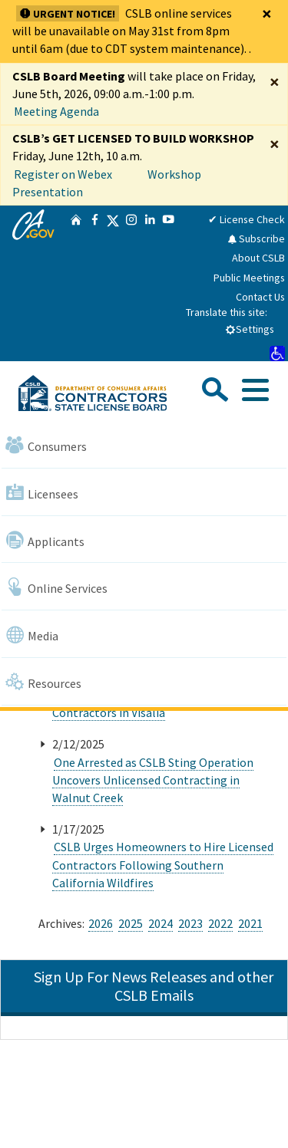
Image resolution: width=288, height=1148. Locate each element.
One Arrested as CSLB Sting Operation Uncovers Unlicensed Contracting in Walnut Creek (152, 780)
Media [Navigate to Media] (31, 634)
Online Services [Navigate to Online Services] (56, 587)
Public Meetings (249, 278)
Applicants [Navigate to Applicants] (44, 540)
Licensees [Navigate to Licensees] (41, 492)
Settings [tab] (249, 329)
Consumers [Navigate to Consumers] (46, 445)
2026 (100, 923)
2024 (160, 923)
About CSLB (258, 258)
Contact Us (260, 297)
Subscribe (256, 238)
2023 (190, 923)
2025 (130, 923)
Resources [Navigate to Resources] (43, 682)
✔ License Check (246, 219)
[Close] (267, 14)
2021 (250, 923)
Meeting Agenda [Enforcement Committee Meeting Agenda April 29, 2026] (56, 111)
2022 (220, 923)
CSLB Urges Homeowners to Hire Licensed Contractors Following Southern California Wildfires (162, 864)
